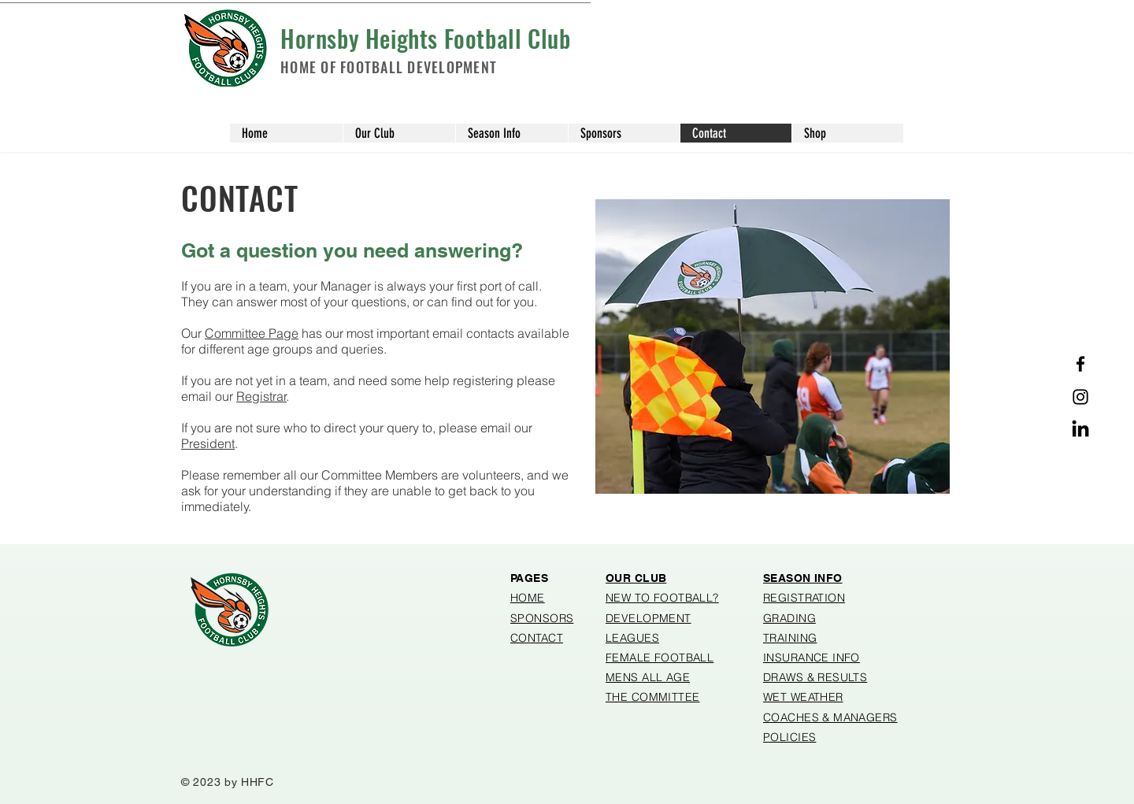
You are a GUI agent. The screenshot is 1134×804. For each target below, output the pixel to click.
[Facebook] (1080, 364)
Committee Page (251, 333)
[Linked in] (1080, 430)
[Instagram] (1080, 397)
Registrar (261, 396)
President (208, 443)
